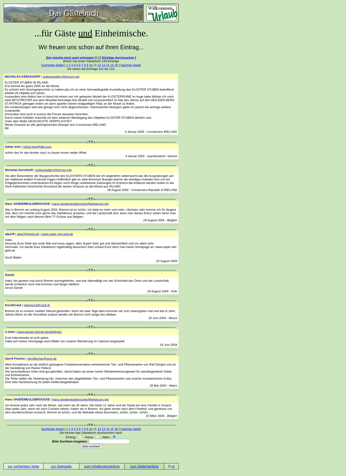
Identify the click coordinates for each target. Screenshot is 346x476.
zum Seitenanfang (144, 466)
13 (103, 65)
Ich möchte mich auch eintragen (70, 57)
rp (172, 466)
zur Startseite (61, 466)
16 (116, 65)
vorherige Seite (52, 65)
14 (107, 65)
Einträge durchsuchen (118, 57)
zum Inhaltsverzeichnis (102, 466)
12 (99, 65)
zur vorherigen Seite (23, 466)
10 (90, 65)
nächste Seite (131, 65)
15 (112, 65)
